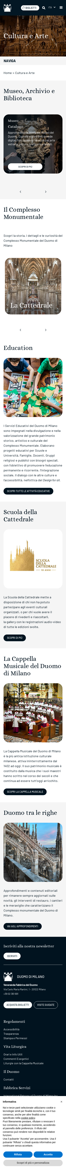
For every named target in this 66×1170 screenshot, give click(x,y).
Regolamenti (14, 1021)
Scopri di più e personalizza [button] (33, 1162)
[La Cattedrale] (33, 286)
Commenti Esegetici (16, 1058)
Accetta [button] (48, 1154)
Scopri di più (14, 637)
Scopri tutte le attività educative (28, 491)
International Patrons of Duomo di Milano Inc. (31, 1095)
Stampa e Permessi (15, 1038)
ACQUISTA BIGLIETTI (18, 1004)
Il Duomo (11, 1072)
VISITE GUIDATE (45, 1004)
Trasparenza (11, 1033)
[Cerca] (44, 8)
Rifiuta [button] (18, 1154)
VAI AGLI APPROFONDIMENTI (22, 926)
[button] (52, 7)
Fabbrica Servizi (17, 1088)
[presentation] (20, 192)
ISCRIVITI (12, 956)
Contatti (9, 1079)
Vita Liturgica (15, 1047)
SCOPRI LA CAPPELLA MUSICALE (25, 791)
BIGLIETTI (29, 7)
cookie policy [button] (28, 1118)
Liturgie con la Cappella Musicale (24, 1063)
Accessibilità (11, 1029)
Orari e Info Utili (13, 1054)
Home (8, 73)
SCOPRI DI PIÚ (25, 166)
